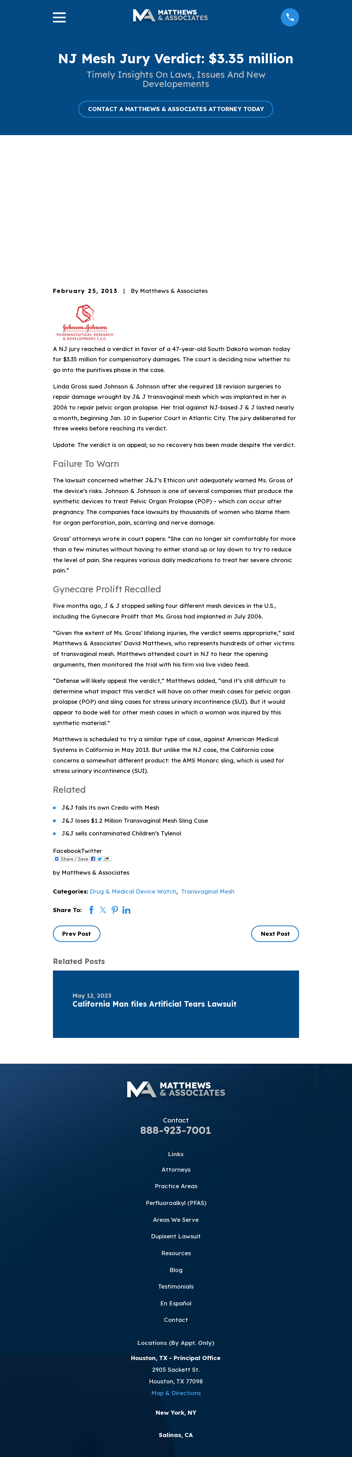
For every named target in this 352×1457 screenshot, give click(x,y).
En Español (175, 1186)
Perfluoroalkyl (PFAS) (176, 1085)
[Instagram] (192, 1357)
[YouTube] (176, 1357)
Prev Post (76, 816)
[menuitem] (63, 1441)
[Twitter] (160, 1357)
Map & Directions (176, 1276)
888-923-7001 (175, 1013)
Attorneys (176, 1052)
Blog (176, 1152)
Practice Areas (176, 1069)
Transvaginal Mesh (207, 774)
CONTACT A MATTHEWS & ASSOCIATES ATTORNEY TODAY (176, 108)
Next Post (275, 816)
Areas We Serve (176, 1102)
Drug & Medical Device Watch (133, 774)
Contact (176, 1202)
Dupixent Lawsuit (176, 1119)
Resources (176, 1136)
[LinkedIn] (208, 1357)
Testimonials (176, 1169)
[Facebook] (144, 1357)
